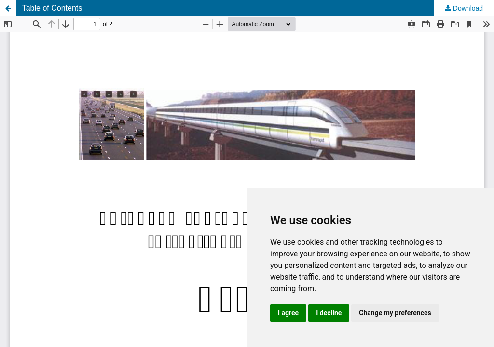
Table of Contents (52, 8)
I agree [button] (288, 313)
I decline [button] (329, 313)
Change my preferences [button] (395, 313)
